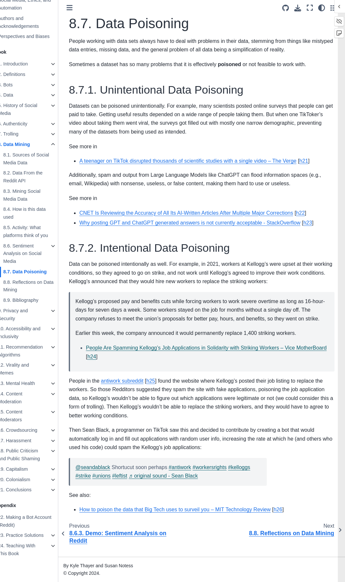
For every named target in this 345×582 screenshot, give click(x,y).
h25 (161, 389)
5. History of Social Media (28, 109)
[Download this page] (298, 8)
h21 (314, 161)
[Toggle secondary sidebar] (334, 7)
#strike (93, 484)
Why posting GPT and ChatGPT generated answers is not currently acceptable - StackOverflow (200, 223)
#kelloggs (250, 476)
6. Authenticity (23, 123)
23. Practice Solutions (31, 535)
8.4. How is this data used (35, 213)
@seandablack (103, 476)
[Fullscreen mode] (310, 7)
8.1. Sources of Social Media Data (37, 158)
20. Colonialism (25, 479)
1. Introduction (23, 63)
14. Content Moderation (21, 397)
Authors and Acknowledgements (29, 22)
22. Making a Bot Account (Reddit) (35, 521)
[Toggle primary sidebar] (80, 7)
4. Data (16, 95)
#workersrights (220, 476)
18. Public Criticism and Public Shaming (29, 454)
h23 (318, 223)
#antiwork (190, 476)
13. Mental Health (27, 383)
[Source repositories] (286, 8)
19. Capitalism (23, 469)
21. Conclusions (25, 489)
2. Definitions (22, 74)
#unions (112, 484)
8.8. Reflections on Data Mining (39, 286)
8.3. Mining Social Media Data (32, 195)
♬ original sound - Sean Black (174, 484)
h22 (311, 213)
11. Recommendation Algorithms (31, 350)
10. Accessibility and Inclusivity (30, 332)
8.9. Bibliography (31, 300)
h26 (288, 518)
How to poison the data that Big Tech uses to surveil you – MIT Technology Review (185, 518)
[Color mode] (322, 7)
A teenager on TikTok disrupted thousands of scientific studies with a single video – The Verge (198, 161)
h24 (134, 365)
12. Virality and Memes (24, 368)
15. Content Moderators (21, 415)
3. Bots (16, 84)
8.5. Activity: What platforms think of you (36, 231)
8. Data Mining (25, 144)
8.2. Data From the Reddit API (33, 176)
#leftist (130, 484)
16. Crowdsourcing (28, 430)
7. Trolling (19, 133)
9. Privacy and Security (23, 314)
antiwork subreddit (133, 389)
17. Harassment (25, 440)
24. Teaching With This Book (27, 549)
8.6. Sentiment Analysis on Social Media (33, 253)
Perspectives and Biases (34, 36)
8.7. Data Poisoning (35, 271)
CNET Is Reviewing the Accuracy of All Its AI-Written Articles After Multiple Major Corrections (197, 213)
